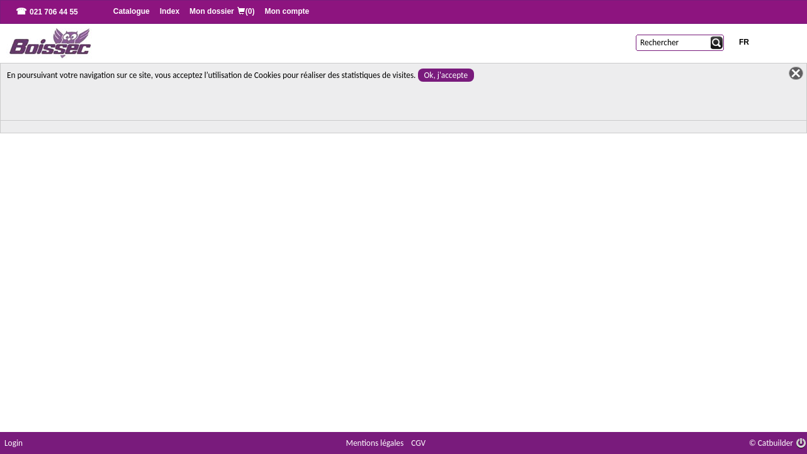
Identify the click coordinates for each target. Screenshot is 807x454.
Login (13, 443)
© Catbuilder (771, 443)
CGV (418, 443)
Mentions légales (375, 443)
